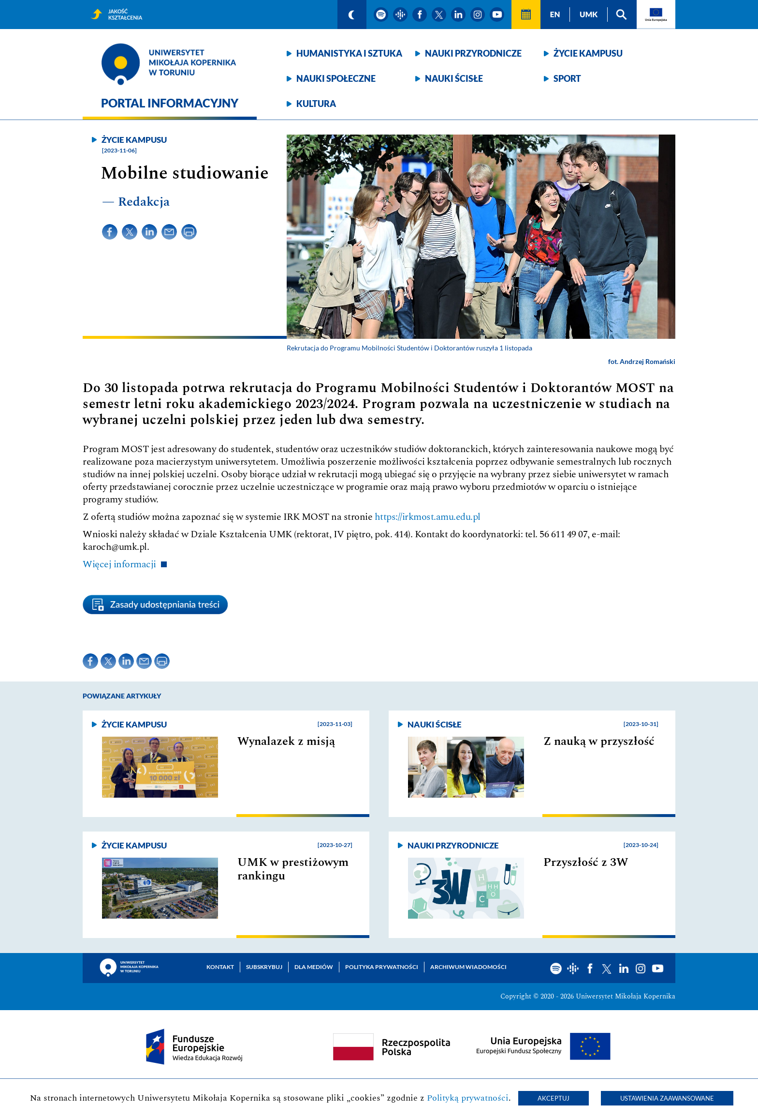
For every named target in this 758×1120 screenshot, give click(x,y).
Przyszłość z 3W (585, 862)
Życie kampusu (588, 53)
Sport (567, 78)
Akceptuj (553, 1098)
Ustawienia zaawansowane (667, 1098)
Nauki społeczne (336, 78)
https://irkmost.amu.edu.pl (428, 517)
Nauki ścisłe (454, 78)
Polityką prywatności (468, 1098)
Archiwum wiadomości (468, 966)
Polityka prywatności (381, 966)
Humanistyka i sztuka (349, 53)
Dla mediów (313, 966)
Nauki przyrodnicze (473, 53)
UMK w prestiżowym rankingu (293, 869)
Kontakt (220, 966)
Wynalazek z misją (286, 741)
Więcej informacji (119, 564)
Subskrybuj (264, 966)
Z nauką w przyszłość (599, 741)
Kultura (316, 103)
